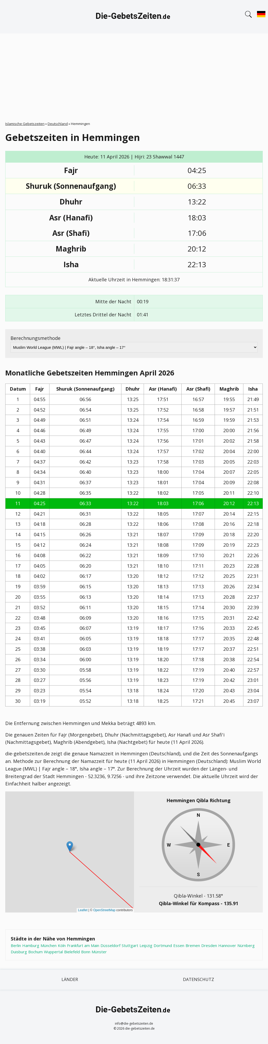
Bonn (85, 951)
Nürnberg (246, 945)
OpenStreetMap (104, 910)
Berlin (16, 945)
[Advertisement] (134, 72)
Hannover (227, 945)
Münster (99, 951)
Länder (70, 979)
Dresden (209, 945)
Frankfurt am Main (83, 945)
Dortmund (163, 945)
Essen (178, 945)
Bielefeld (72, 951)
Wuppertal (53, 951)
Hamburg (30, 945)
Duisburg (19, 951)
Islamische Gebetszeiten (24, 123)
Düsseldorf (110, 945)
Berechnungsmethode (35, 338)
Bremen (193, 945)
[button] (69, 846)
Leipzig (145, 945)
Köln (62, 945)
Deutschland (58, 123)
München (49, 945)
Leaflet (82, 910)
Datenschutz (198, 979)
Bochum (35, 951)
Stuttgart (130, 945)
